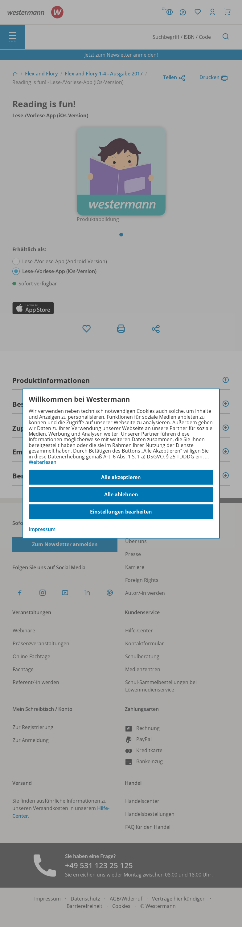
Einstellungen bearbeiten (121, 511)
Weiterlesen (42, 462)
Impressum (42, 529)
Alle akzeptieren (121, 477)
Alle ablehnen (121, 494)
